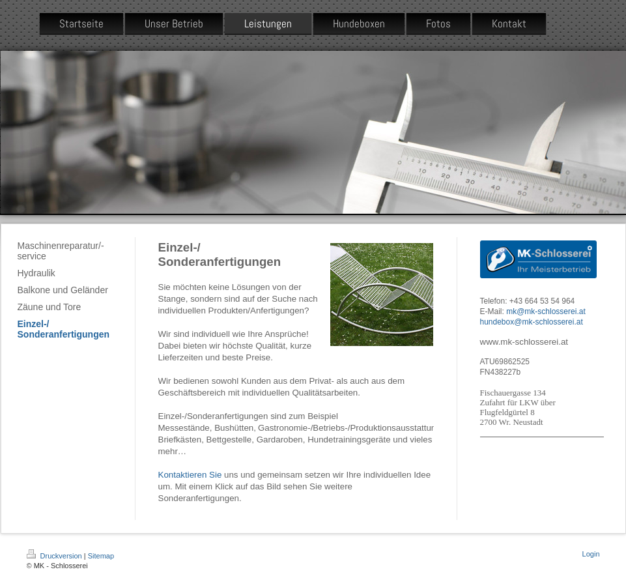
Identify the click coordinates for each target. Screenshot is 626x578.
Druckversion (55, 556)
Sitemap (101, 556)
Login (591, 554)
